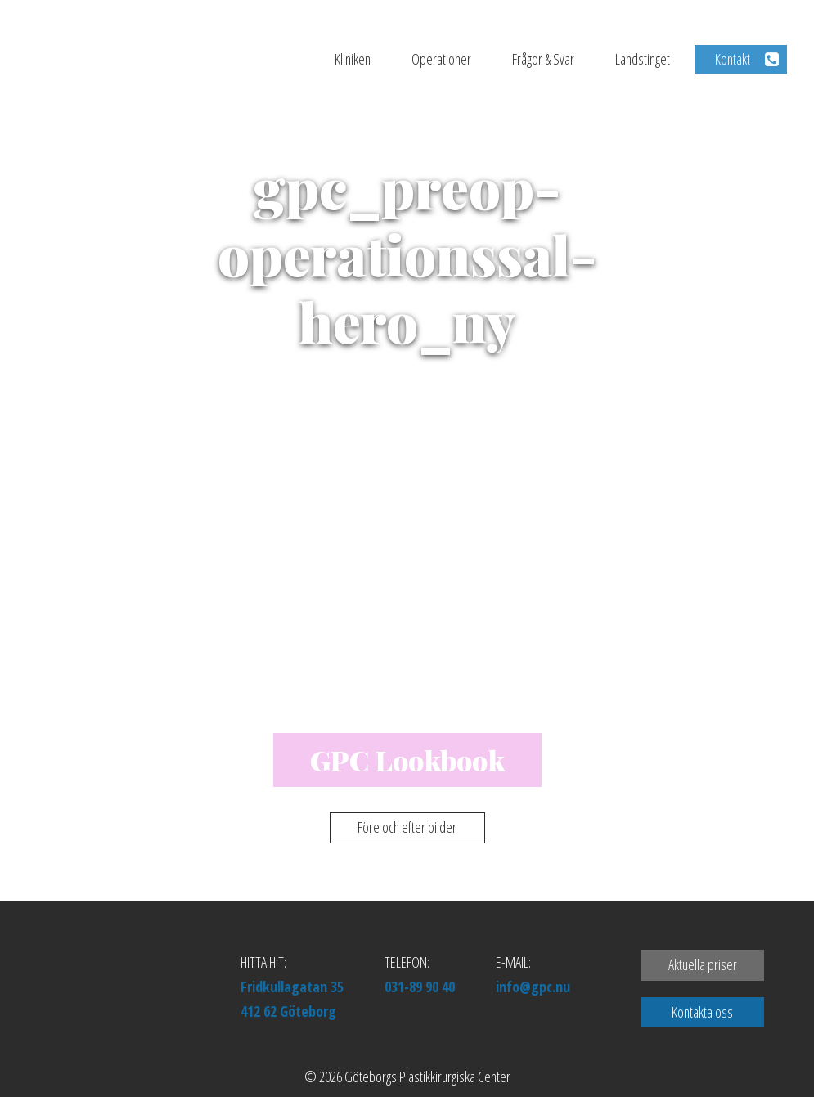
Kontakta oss (702, 1012)
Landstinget (642, 59)
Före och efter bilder (407, 827)
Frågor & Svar (543, 59)
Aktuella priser (702, 964)
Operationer (441, 59)
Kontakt (732, 59)
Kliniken (353, 59)
